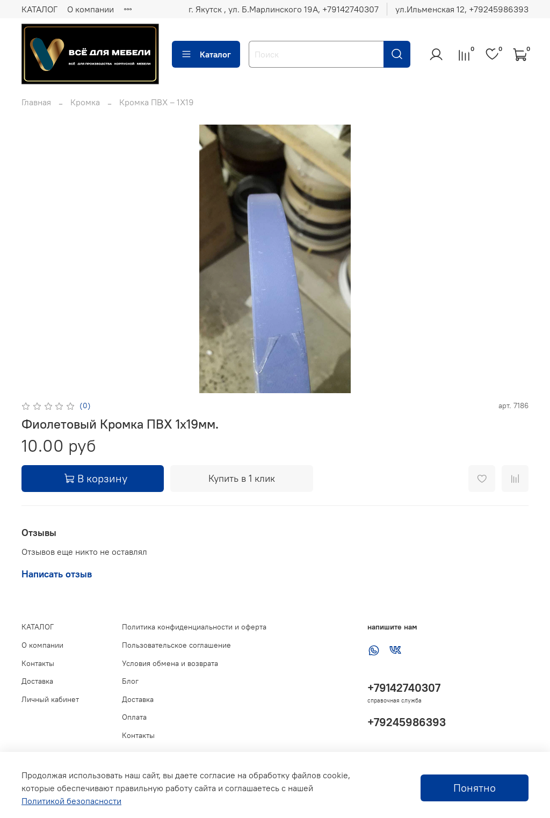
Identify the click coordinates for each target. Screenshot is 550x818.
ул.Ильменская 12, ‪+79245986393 (462, 9)
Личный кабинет (50, 699)
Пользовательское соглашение (176, 645)
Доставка (37, 681)
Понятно (474, 787)
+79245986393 (406, 722)
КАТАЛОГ (39, 9)
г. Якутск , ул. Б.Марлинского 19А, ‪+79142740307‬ (284, 9)
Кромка (85, 102)
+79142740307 (403, 688)
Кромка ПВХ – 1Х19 (156, 102)
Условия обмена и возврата (170, 663)
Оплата (134, 717)
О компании (90, 9)
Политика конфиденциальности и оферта (194, 627)
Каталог (206, 54)
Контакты (37, 663)
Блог (130, 681)
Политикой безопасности (71, 800)
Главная (36, 102)
